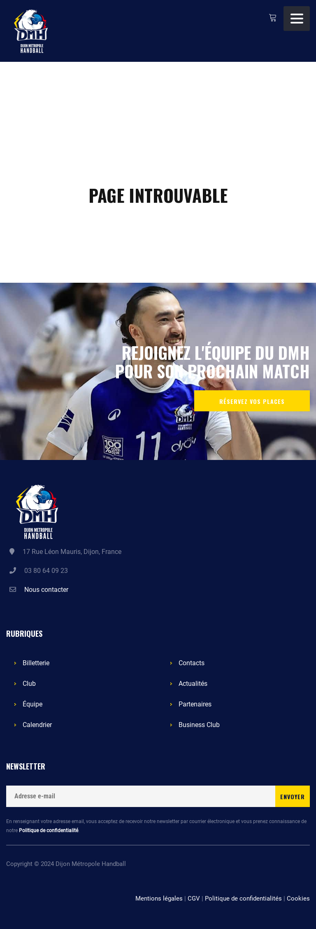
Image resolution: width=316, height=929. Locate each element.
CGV (194, 898)
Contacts (191, 663)
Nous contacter (46, 590)
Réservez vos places (252, 401)
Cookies (298, 898)
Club (29, 683)
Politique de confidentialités (243, 898)
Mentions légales (159, 898)
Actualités (193, 683)
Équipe (32, 704)
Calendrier (37, 725)
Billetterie (36, 663)
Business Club (199, 725)
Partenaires (195, 704)
